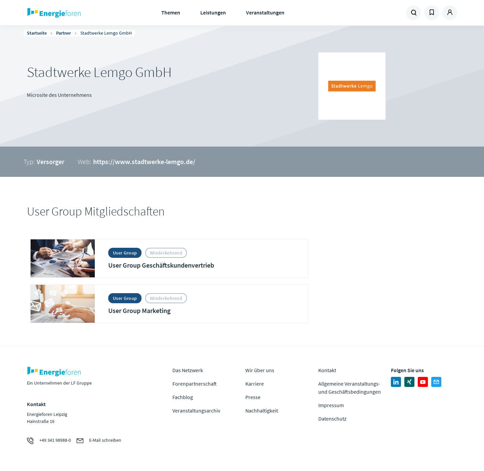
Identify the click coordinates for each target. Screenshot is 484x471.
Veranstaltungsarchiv (196, 410)
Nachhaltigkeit (261, 410)
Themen (170, 12)
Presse (252, 397)
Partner (63, 33)
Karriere (254, 383)
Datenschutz (332, 418)
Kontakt (327, 370)
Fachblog (182, 397)
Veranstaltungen (265, 12)
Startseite (37, 33)
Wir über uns (259, 370)
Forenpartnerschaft (194, 383)
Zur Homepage (75, 12)
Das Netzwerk (187, 370)
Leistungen (213, 12)
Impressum (331, 405)
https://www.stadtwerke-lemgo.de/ (144, 161)
